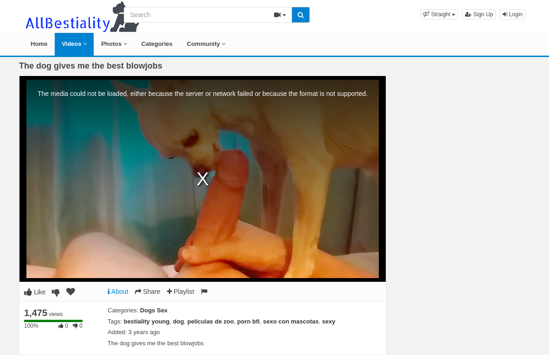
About (118, 291)
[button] (439, 14)
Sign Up (479, 14)
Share (147, 291)
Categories (156, 43)
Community (206, 43)
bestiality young (147, 321)
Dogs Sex (153, 310)
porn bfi (248, 321)
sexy (328, 321)
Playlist (180, 291)
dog (178, 321)
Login (513, 14)
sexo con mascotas (291, 321)
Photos (114, 43)
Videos (74, 43)
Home (39, 43)
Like (35, 292)
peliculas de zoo (210, 321)
